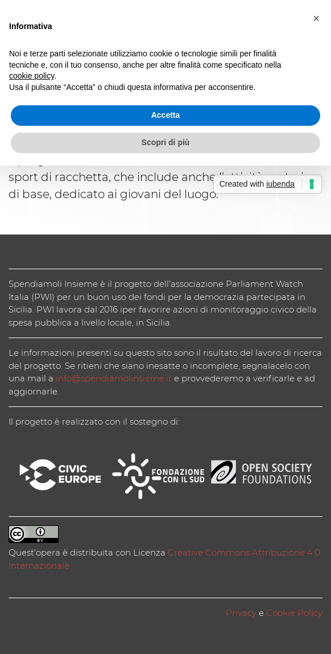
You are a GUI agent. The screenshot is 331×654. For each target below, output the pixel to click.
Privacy (241, 612)
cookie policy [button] (31, 75)
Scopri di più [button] (166, 142)
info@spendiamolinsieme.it (114, 378)
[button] (316, 18)
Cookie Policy (294, 612)
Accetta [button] (165, 115)
